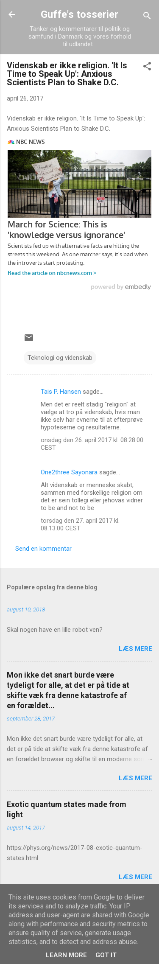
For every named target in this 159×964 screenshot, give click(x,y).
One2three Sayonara (69, 472)
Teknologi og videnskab (60, 358)
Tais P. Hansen (61, 391)
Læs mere (135, 649)
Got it (106, 955)
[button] (147, 67)
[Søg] (147, 17)
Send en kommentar (43, 548)
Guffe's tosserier (79, 14)
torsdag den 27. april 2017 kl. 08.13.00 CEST (80, 524)
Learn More (66, 955)
